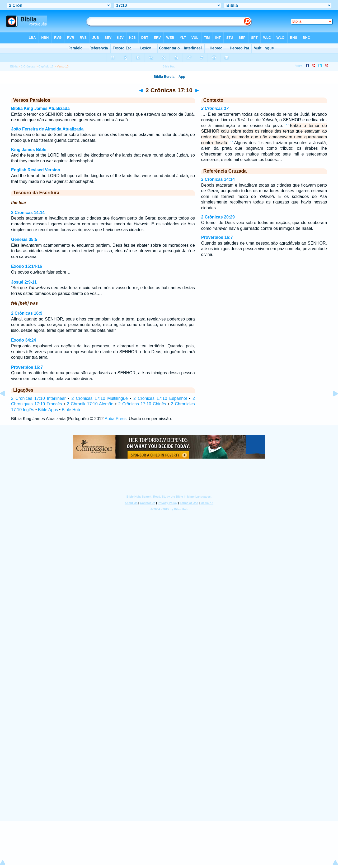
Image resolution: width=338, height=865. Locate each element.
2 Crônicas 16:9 (26, 313)
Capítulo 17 (45, 66)
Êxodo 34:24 (23, 340)
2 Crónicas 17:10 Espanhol (160, 398)
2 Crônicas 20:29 (218, 217)
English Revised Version (35, 170)
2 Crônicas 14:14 (28, 212)
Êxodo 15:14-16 (26, 266)
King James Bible (28, 149)
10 (287, 125)
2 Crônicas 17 (215, 108)
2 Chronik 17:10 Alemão (90, 404)
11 (231, 142)
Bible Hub (71, 409)
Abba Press (115, 418)
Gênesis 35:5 (24, 239)
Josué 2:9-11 (24, 282)
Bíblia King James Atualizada (40, 108)
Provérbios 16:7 (27, 367)
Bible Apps (48, 409)
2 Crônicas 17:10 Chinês (142, 404)
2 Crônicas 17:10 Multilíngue (99, 398)
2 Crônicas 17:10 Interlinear (38, 398)
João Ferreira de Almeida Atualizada (47, 129)
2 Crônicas (28, 66)
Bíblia (13, 66)
